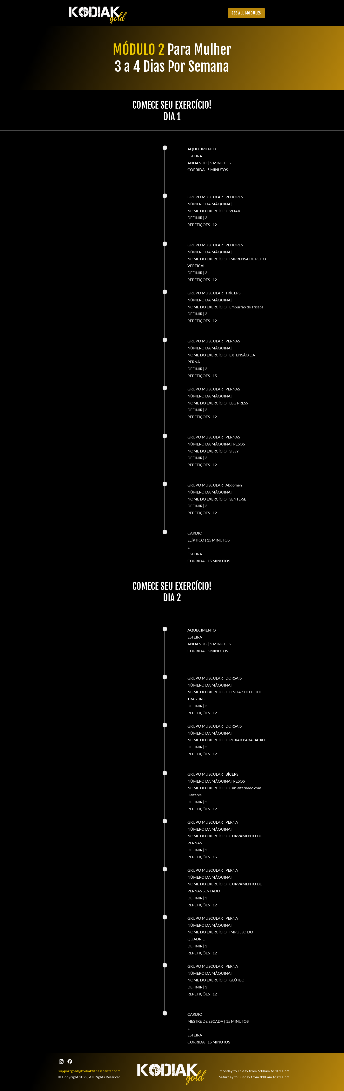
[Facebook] (70, 1061)
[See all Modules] (246, 13)
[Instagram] (61, 1061)
